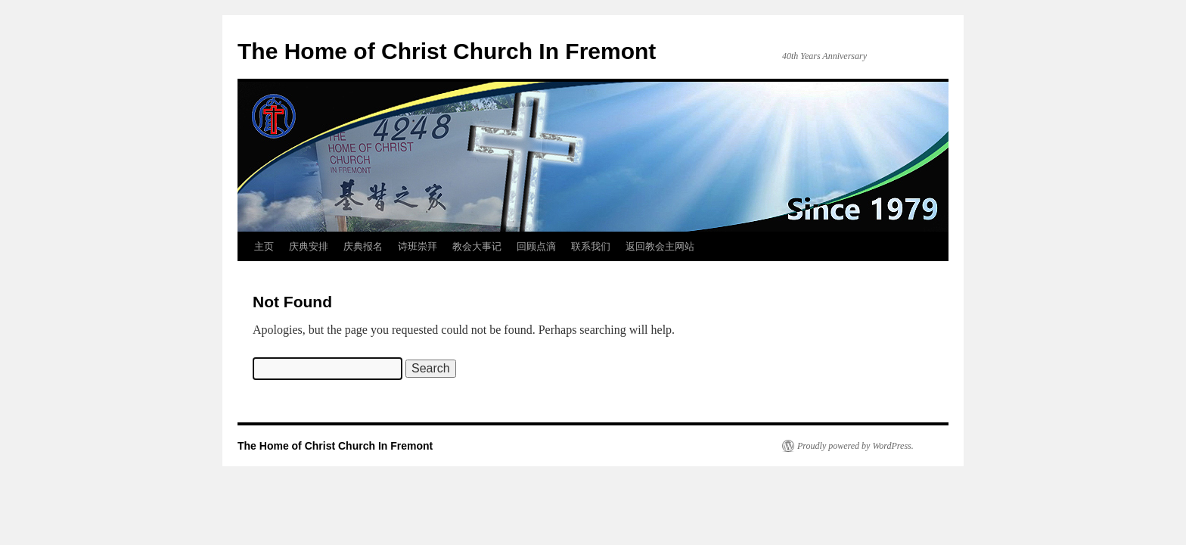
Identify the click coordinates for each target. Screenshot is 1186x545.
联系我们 (590, 246)
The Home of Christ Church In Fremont (447, 51)
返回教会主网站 (660, 246)
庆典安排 (308, 246)
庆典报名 (363, 246)
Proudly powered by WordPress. (855, 446)
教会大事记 (476, 246)
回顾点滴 (536, 246)
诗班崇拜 (417, 246)
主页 (264, 246)
